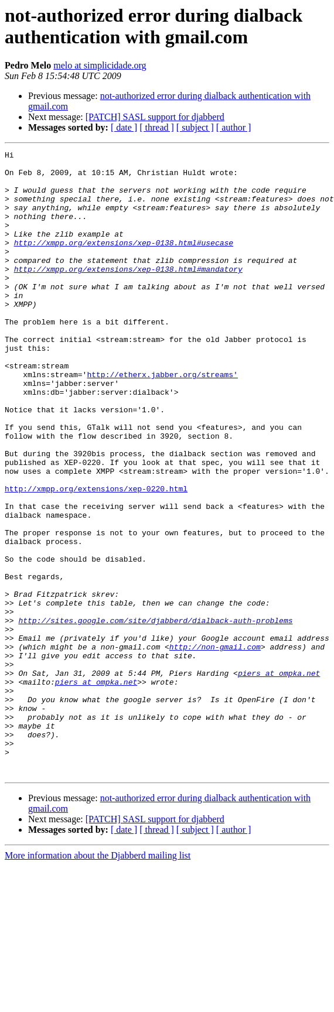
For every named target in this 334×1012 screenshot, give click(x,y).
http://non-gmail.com (215, 746)
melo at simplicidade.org (99, 65)
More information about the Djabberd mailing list (97, 980)
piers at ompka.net (279, 778)
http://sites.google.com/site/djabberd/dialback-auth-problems (155, 715)
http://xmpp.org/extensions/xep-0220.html (96, 557)
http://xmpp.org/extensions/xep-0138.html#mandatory (128, 293)
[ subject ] (195, 127)
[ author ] (233, 127)
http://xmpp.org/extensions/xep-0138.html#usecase (123, 262)
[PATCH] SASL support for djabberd (155, 117)
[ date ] (124, 127)
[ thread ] (156, 127)
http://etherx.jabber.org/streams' (162, 420)
